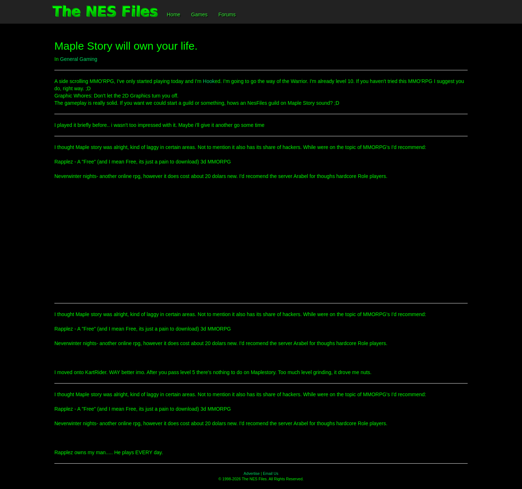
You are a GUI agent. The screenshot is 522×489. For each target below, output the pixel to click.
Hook (209, 81)
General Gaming (79, 59)
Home (173, 14)
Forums (226, 14)
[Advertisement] (261, 245)
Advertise (252, 473)
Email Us (270, 473)
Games (199, 14)
